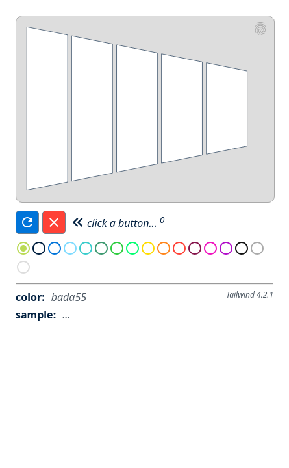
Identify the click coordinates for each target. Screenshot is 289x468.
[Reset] (54, 222)
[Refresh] (27, 222)
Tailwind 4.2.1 (249, 295)
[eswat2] (260, 30)
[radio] (23, 249)
